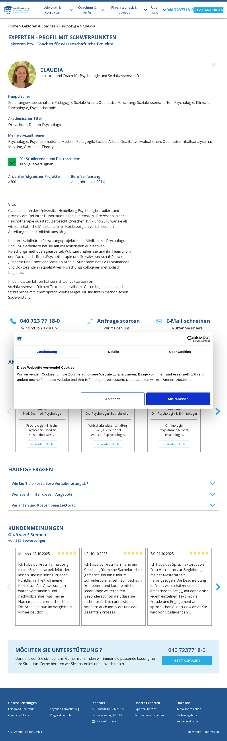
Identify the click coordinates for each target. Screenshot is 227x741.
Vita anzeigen (41, 444)
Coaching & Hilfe (18, 715)
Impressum (212, 732)
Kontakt (98, 703)
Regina (108, 409)
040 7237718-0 (186, 650)
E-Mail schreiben (188, 320)
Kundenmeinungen (188, 721)
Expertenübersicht (146, 709)
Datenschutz (193, 732)
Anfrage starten (118, 320)
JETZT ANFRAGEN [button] (187, 660)
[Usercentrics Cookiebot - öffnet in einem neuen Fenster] (190, 338)
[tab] (113, 483)
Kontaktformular (106, 721)
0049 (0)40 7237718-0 (109, 709)
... (46, 611)
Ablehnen (112, 399)
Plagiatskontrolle (60, 715)
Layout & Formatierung (64, 709)
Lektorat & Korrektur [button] (52, 10)
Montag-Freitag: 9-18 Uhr (108, 715)
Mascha (174, 409)
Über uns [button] (155, 10)
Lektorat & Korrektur (21, 709)
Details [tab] (113, 351)
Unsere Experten (147, 703)
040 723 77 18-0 (40, 320)
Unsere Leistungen (22, 703)
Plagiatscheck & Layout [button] (124, 10)
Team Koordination (189, 709)
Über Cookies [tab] (180, 351)
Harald (42, 409)
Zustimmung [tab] (47, 351)
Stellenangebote (187, 715)
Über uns (183, 703)
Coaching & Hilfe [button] (87, 10)
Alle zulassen (178, 399)
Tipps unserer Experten (149, 715)
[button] (208, 10)
